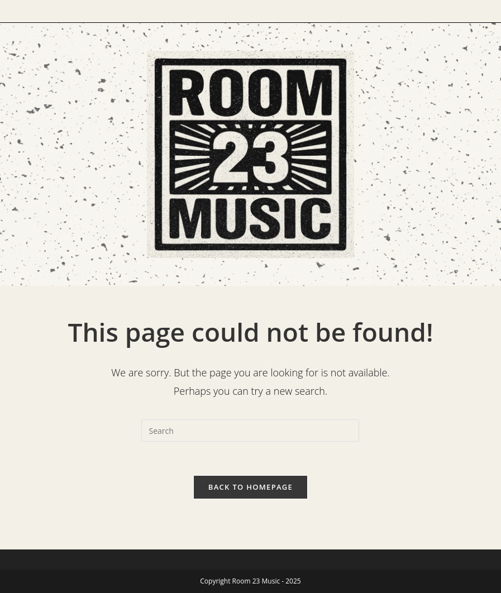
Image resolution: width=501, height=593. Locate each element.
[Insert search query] (250, 430)
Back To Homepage (250, 487)
